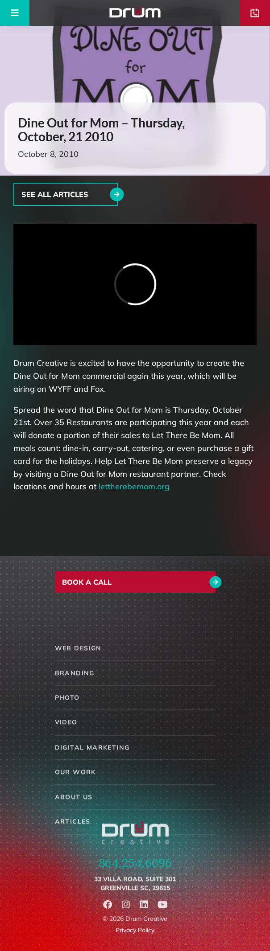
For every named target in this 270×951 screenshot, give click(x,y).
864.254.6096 (135, 872)
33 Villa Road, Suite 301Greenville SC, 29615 (135, 894)
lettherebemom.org (134, 486)
